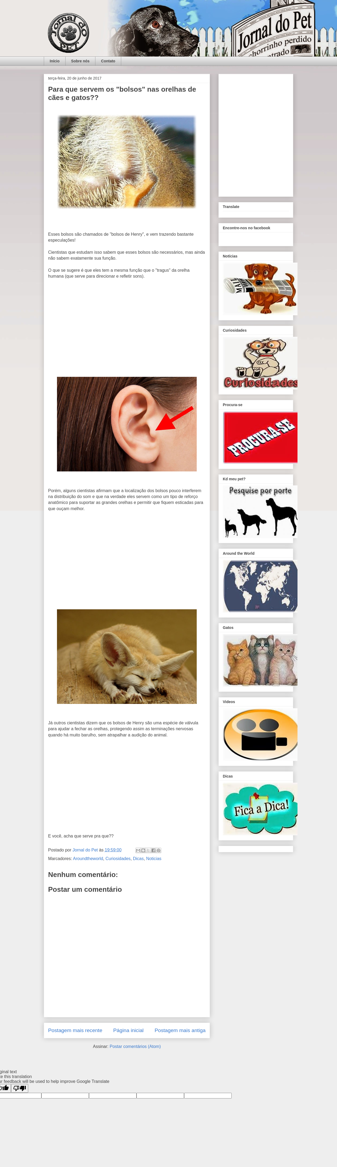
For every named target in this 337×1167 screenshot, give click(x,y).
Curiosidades (117, 858)
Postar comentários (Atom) (135, 1046)
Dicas (138, 858)
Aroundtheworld (88, 858)
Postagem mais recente (75, 1030)
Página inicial (128, 1030)
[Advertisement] (127, 329)
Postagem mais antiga (180, 1030)
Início (55, 61)
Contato (108, 61)
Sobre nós (80, 61)
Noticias (154, 858)
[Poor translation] (19, 1088)
